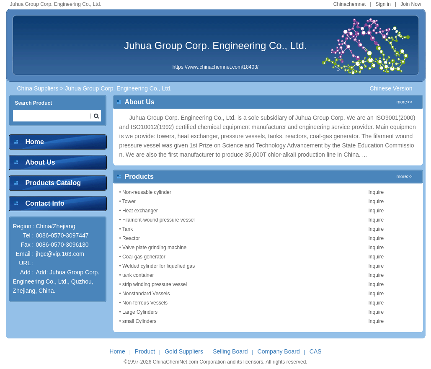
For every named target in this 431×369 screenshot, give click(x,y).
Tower (129, 201)
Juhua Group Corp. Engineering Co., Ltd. (215, 45)
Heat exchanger (140, 211)
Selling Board (230, 351)
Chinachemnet (349, 4)
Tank (127, 229)
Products (139, 176)
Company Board (279, 351)
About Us (40, 162)
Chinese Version (391, 88)
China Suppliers (38, 88)
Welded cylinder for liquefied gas (158, 266)
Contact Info (45, 203)
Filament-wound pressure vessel (158, 220)
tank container (138, 275)
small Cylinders (139, 321)
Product (145, 351)
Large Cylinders (139, 312)
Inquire (376, 192)
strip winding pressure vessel (154, 284)
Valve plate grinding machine (154, 247)
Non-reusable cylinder (146, 192)
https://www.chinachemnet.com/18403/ (215, 67)
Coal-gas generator (143, 257)
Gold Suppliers (184, 351)
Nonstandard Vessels (146, 294)
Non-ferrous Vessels (145, 303)
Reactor (131, 238)
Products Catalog (53, 182)
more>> (405, 101)
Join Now (410, 4)
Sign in (383, 4)
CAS (316, 351)
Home (35, 141)
